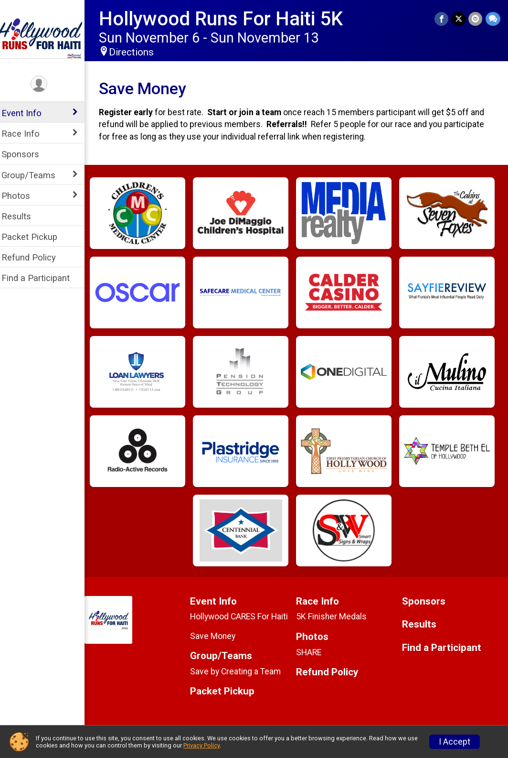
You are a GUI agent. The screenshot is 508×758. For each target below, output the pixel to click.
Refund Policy (35, 257)
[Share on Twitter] (459, 19)
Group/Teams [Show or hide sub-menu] (35, 175)
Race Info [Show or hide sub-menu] (27, 134)
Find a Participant (42, 278)
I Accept (454, 742)
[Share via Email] (476, 19)
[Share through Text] (493, 19)
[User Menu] (45, 84)
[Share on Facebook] (442, 19)
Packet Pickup (36, 237)
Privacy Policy (201, 745)
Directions (137, 52)
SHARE (312, 652)
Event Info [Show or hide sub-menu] (28, 113)
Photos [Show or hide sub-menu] (22, 196)
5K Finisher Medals (334, 616)
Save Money (218, 636)
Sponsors (26, 154)
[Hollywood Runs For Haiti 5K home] (45, 37)
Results (22, 216)
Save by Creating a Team (240, 671)
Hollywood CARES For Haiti (244, 616)
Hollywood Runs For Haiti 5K (227, 19)
